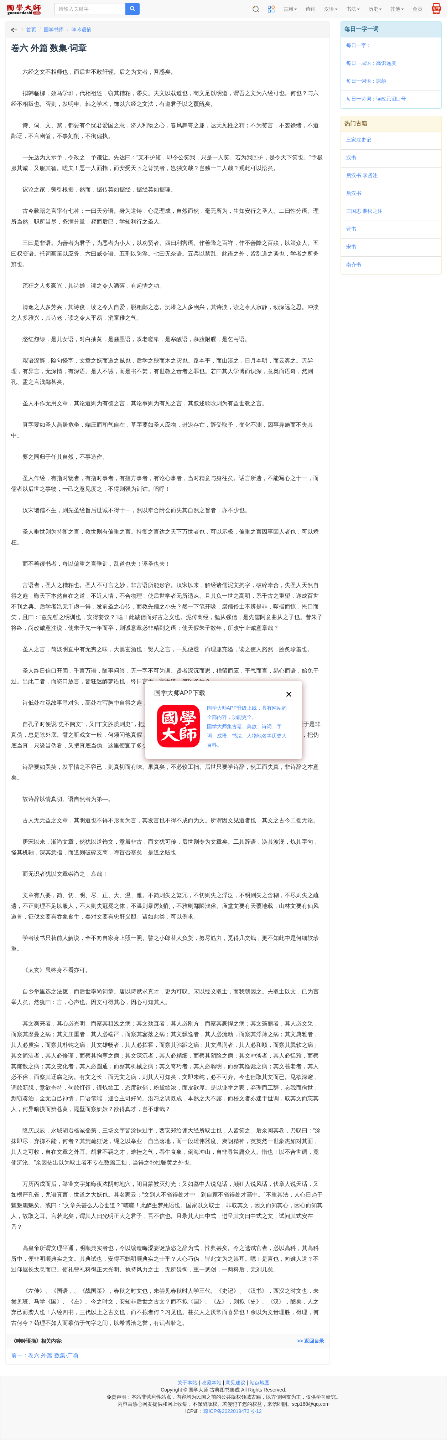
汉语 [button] (331, 9)
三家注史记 (358, 140)
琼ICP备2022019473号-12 (232, 1411)
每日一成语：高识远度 (371, 63)
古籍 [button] (290, 9)
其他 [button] (397, 9)
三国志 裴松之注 (364, 211)
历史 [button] (375, 9)
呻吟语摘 (82, 29)
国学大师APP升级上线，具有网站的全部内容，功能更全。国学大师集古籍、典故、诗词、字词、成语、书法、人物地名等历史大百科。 (247, 726)
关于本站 (187, 1382)
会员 (417, 9)
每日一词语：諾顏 (366, 81)
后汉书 (353, 193)
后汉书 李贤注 (362, 175)
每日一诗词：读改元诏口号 (376, 99)
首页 (31, 29)
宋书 (351, 247)
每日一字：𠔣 (358, 45)
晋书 (351, 229)
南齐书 (353, 264)
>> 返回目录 (310, 1341)
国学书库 (54, 29)
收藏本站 (212, 1382)
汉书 (351, 157)
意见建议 (235, 1382)
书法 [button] (353, 9)
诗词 (311, 9)
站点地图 (260, 1382)
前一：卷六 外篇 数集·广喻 (44, 1355)
